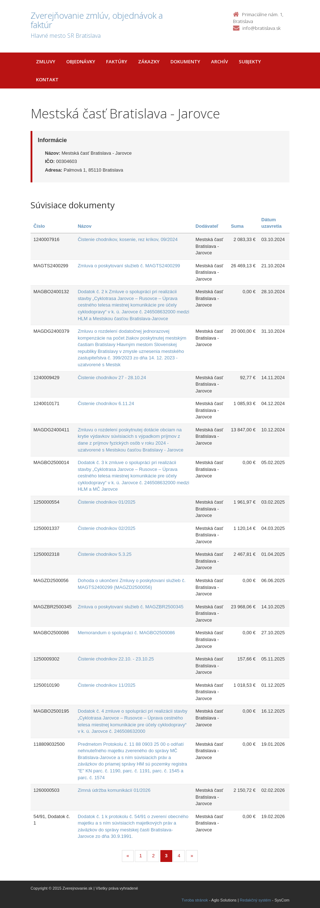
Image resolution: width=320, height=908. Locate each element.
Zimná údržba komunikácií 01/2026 (114, 790)
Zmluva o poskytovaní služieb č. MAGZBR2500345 (130, 606)
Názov (84, 226)
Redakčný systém (255, 900)
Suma (237, 226)
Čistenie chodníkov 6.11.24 (106, 403)
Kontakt (47, 79)
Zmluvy (45, 61)
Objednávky (80, 61)
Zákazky (149, 61)
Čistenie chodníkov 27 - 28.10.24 (112, 377)
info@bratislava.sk (261, 28)
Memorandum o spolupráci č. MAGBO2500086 (126, 632)
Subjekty (250, 61)
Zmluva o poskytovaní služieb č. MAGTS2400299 (129, 265)
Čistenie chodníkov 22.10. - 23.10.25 (116, 659)
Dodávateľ (207, 226)
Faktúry (116, 61)
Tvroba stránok (195, 900)
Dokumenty (185, 61)
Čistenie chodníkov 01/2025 (106, 502)
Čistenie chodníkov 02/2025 (106, 528)
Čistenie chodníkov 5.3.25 (105, 554)
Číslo (39, 226)
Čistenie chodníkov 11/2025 (106, 685)
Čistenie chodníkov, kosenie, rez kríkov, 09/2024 (128, 239)
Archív (219, 61)
